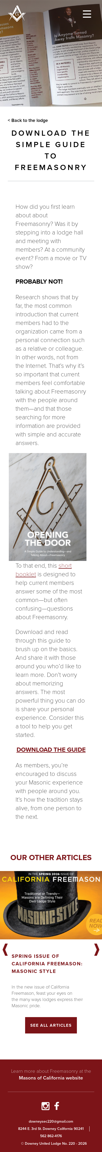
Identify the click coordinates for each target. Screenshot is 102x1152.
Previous (5, 950)
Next (96, 950)
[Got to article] (51, 905)
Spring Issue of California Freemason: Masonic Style (47, 963)
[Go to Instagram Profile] (45, 1107)
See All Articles (51, 1025)
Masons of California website (51, 1078)
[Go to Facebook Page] (56, 1107)
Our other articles (51, 857)
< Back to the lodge (28, 120)
